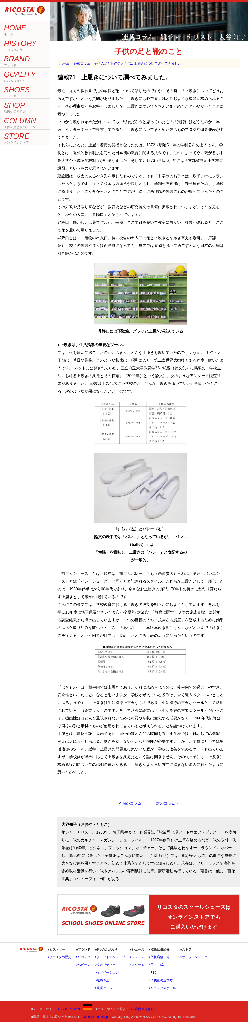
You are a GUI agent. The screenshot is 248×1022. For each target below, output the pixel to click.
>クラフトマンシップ (110, 957)
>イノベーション (107, 972)
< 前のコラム (130, 803)
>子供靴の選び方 (160, 980)
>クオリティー (105, 965)
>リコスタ (83, 957)
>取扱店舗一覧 (159, 957)
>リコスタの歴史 (59, 957)
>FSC (153, 972)
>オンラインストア (193, 957)
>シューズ (137, 957)
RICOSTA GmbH (75, 1009)
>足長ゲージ (103, 988)
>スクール (137, 965)
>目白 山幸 (156, 965)
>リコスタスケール (162, 988)
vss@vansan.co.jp (95, 1017)
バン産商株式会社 (141, 1009)
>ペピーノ (83, 965)
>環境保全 (102, 980)
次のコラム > (167, 803)
